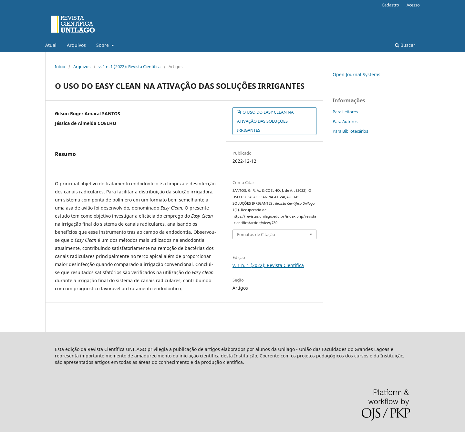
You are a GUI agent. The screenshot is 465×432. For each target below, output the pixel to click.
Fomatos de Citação (256, 234)
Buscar (405, 45)
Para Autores (345, 121)
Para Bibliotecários (350, 131)
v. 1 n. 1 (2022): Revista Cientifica (129, 66)
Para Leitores (345, 112)
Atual (51, 45)
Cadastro (390, 5)
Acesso (413, 5)
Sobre (103, 45)
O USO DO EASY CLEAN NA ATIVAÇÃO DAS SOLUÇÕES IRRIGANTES (265, 121)
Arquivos (76, 45)
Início (60, 66)
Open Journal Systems (356, 74)
